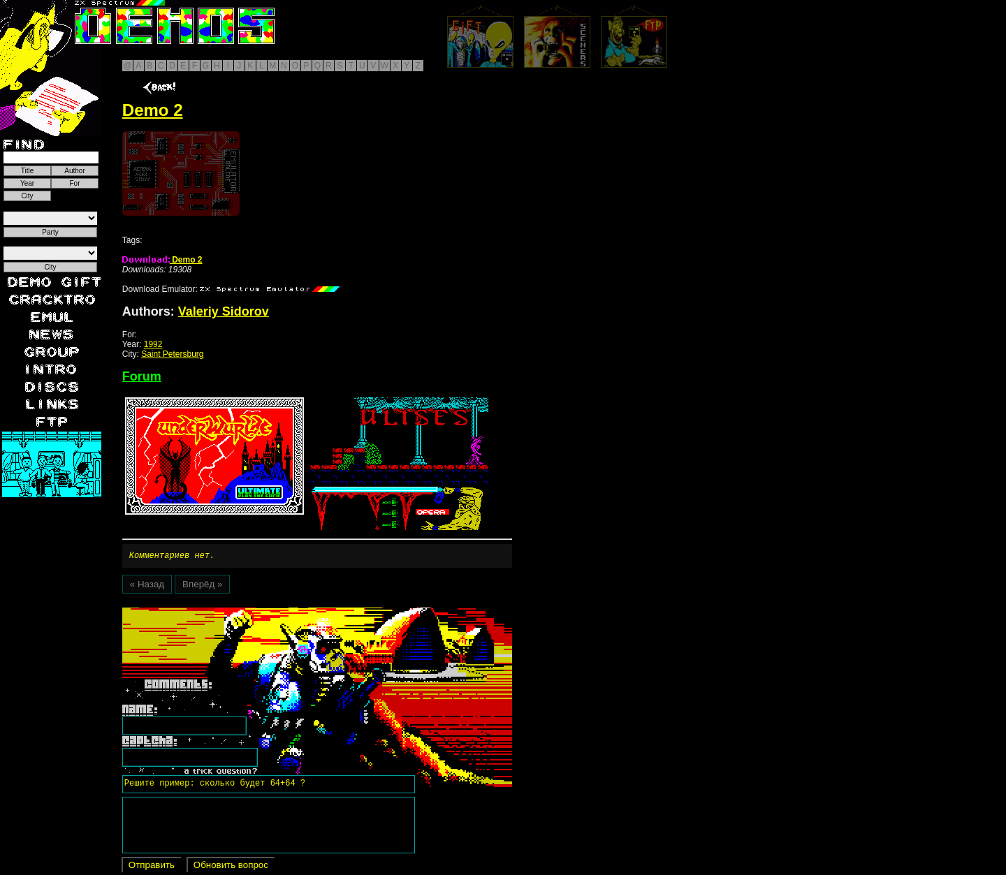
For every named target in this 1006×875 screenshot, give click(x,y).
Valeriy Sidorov (223, 311)
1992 (153, 344)
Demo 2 (162, 260)
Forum (141, 376)
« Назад (147, 586)
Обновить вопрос (231, 867)
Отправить (152, 867)
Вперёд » (202, 586)
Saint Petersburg (172, 354)
